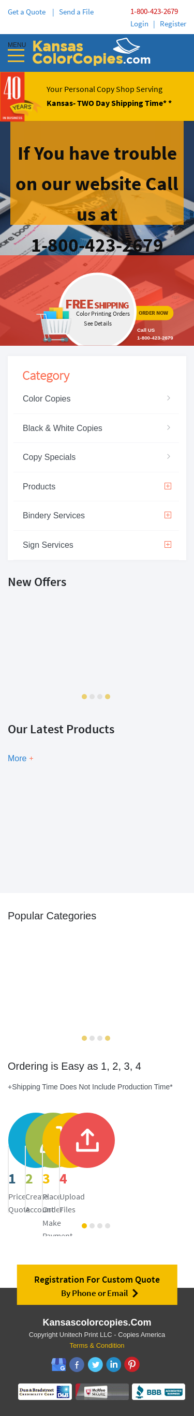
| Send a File (73, 12)
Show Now (61, 843)
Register (173, 23)
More (17, 758)
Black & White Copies (62, 428)
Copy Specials (49, 457)
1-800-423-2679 (154, 11)
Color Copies (46, 398)
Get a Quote (28, 12)
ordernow (97, 300)
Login (139, 23)
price (73, 1170)
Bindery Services (97, 515)
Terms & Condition (96, 1345)
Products (97, 486)
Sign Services (97, 545)
